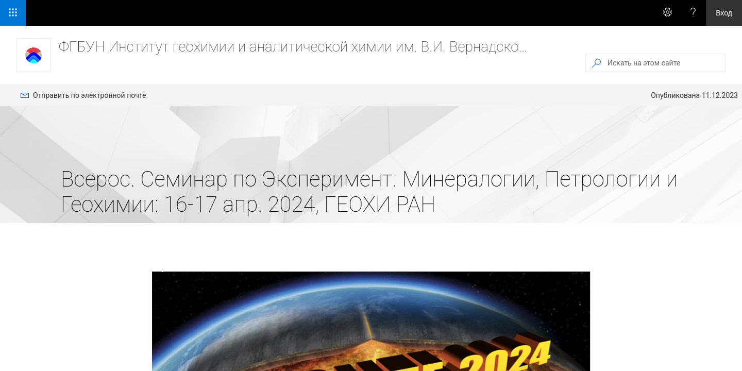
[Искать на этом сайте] (665, 63)
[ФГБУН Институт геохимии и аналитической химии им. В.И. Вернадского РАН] (33, 55)
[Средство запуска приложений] (13, 13)
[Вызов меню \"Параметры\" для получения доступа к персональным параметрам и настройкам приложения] (667, 13)
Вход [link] (724, 13)
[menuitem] (83, 95)
